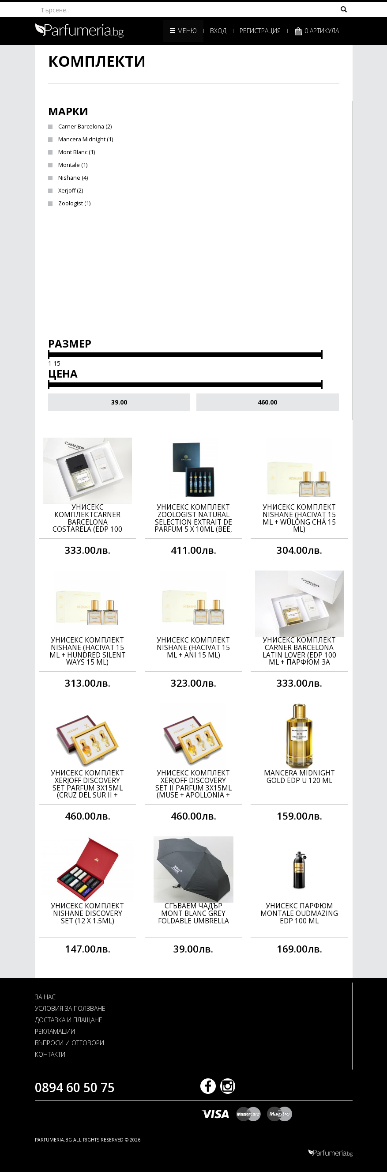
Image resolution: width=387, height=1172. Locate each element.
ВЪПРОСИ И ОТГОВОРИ (69, 1043)
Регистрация (260, 30)
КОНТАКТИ (50, 1054)
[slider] (48, 354)
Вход (218, 30)
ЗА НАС (45, 997)
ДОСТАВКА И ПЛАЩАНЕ (68, 1020)
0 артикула (316, 31)
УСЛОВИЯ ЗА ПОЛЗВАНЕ (70, 1008)
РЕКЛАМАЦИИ (55, 1031)
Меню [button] (183, 30)
